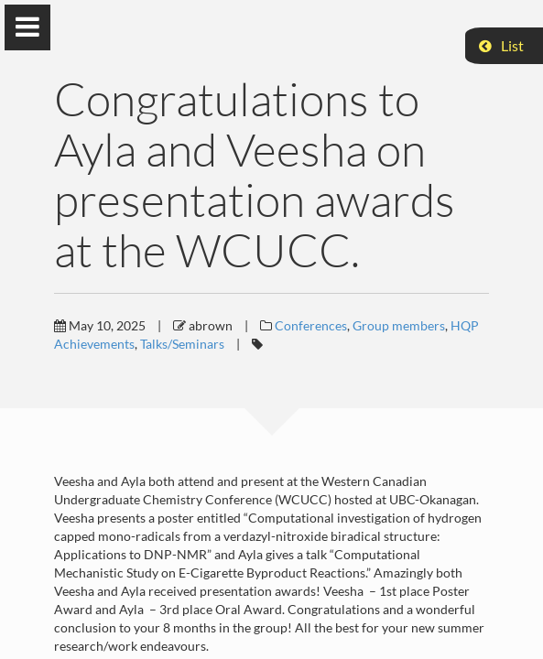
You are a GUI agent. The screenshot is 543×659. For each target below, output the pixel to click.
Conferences (311, 325)
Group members (399, 325)
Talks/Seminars (182, 343)
